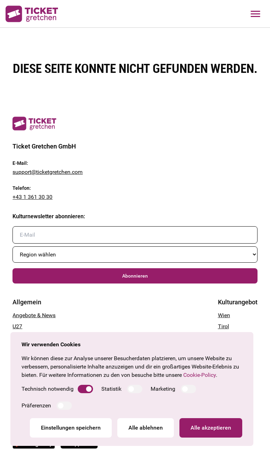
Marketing (163, 389)
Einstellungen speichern (71, 427)
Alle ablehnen (145, 427)
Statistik (111, 389)
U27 (17, 326)
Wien (224, 315)
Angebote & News (34, 315)
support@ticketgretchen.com (47, 172)
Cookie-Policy (199, 375)
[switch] (85, 389)
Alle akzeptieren (211, 427)
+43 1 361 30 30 (32, 197)
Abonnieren (135, 276)
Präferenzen (36, 405)
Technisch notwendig (48, 389)
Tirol (223, 326)
